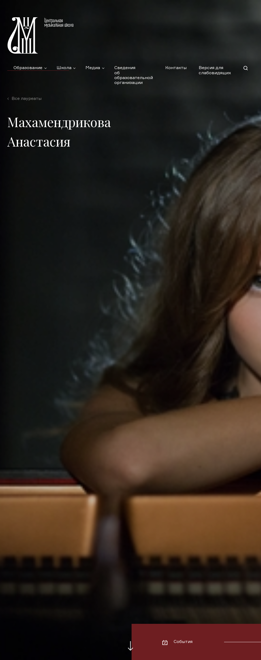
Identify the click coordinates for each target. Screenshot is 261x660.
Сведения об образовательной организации (133, 71)
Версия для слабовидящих (215, 70)
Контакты (176, 68)
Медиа (92, 68)
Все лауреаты (27, 99)
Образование (27, 68)
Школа (64, 68)
